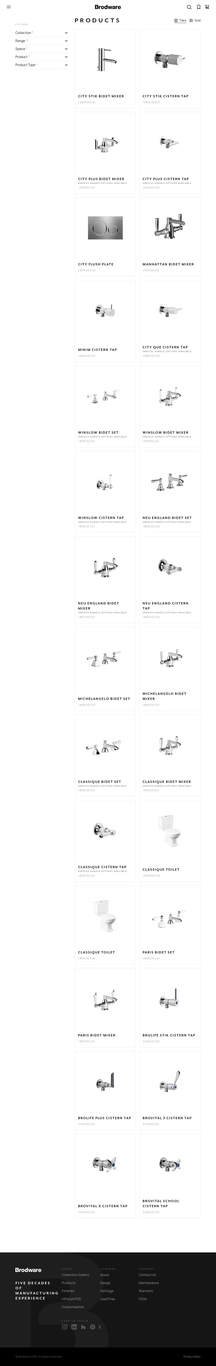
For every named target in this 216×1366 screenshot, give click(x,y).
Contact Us (150, 1275)
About (107, 1275)
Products (71, 1283)
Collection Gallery (78, 1275)
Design (107, 1283)
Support (146, 1269)
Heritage (109, 1291)
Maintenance (151, 1283)
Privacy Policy (192, 1356)
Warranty (148, 1291)
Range (67, 1269)
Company (108, 1269)
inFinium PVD (74, 1299)
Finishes (70, 1291)
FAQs (145, 1299)
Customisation (75, 1307)
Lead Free (110, 1299)
